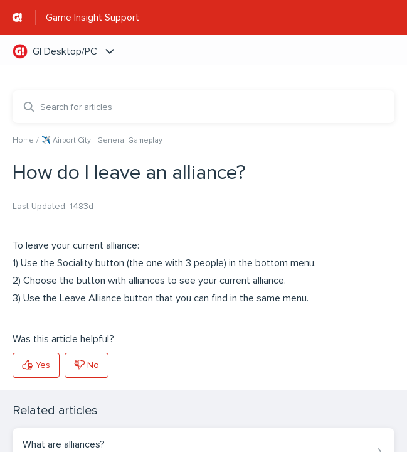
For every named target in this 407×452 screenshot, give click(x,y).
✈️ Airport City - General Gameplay (101, 140)
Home (23, 140)
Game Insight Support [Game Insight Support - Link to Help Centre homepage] (92, 17)
